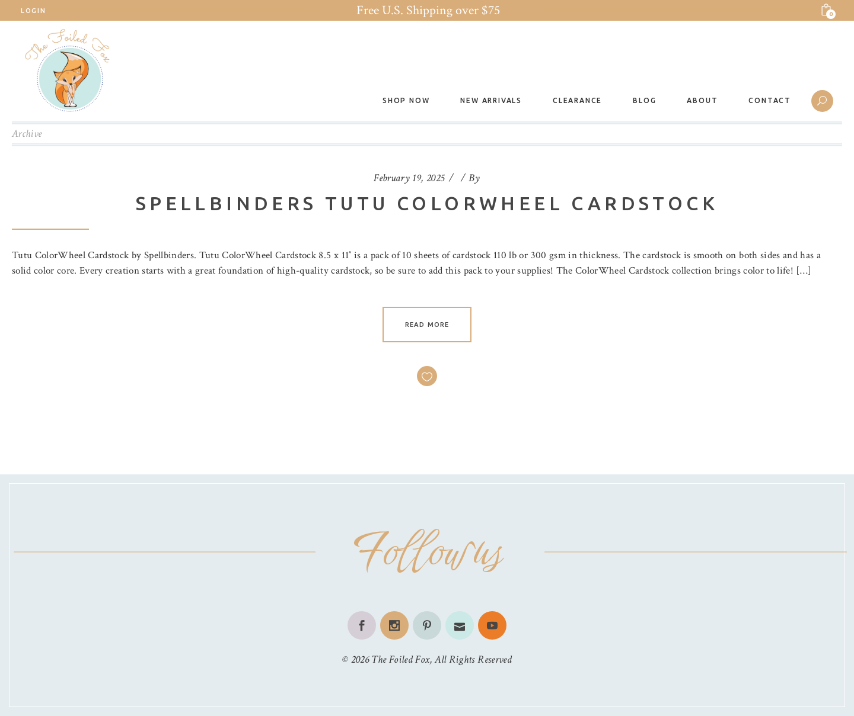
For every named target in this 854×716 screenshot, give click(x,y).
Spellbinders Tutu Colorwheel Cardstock (427, 203)
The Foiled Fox (400, 659)
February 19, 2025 (409, 178)
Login (33, 10)
